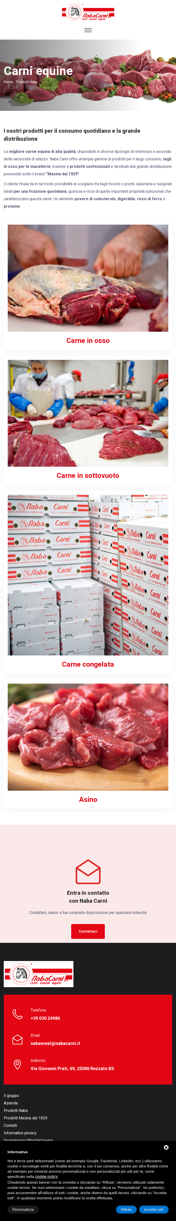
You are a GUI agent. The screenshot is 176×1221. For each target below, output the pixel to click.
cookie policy (46, 1176)
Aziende (11, 1103)
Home (8, 82)
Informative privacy (20, 1133)
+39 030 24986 (45, 1018)
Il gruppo (11, 1096)
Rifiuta (126, 1209)
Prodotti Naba (16, 1111)
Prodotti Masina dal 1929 (25, 1118)
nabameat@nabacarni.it (55, 1043)
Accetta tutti (154, 1209)
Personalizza (23, 1209)
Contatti (10, 1126)
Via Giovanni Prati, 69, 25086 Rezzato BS (72, 1069)
